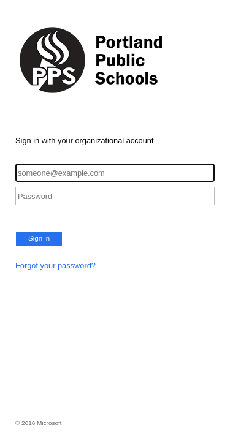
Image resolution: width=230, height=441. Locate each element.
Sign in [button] (39, 238)
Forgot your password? (55, 265)
